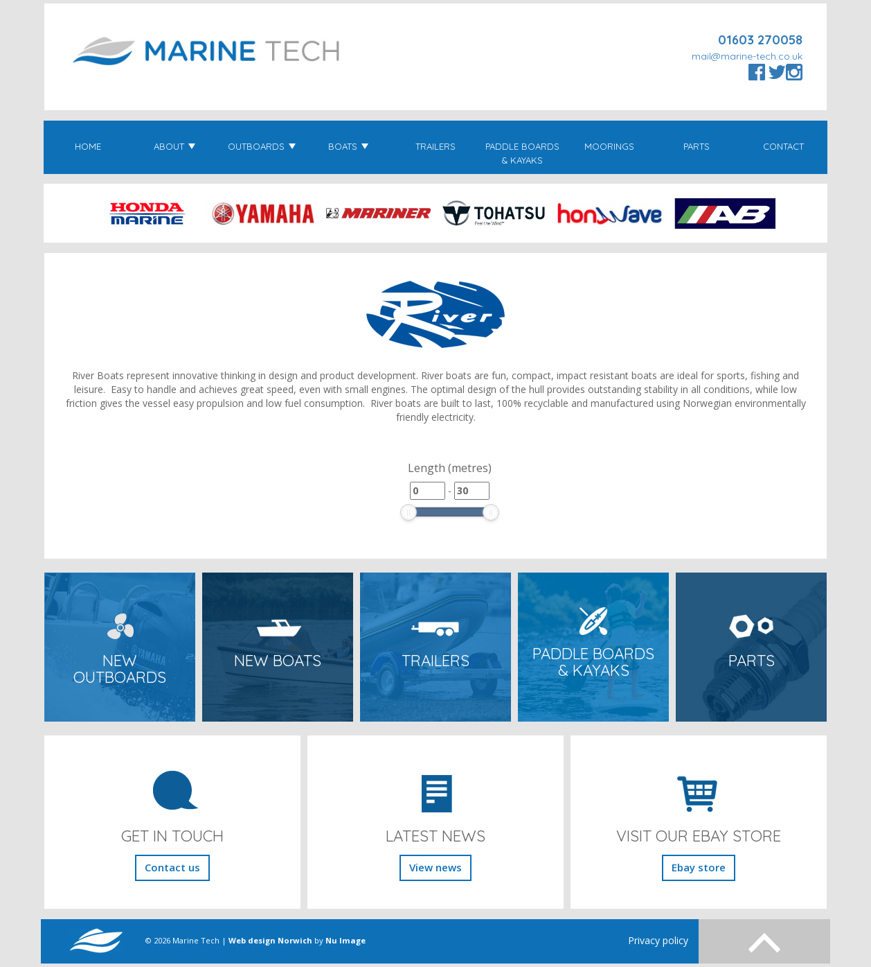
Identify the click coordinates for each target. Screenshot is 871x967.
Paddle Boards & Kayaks (522, 153)
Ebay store (699, 867)
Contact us (172, 867)
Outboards (262, 146)
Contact (783, 146)
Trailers (435, 146)
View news (435, 867)
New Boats (277, 660)
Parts (696, 146)
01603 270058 (760, 40)
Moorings (609, 146)
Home (88, 146)
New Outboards (119, 669)
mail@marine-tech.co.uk (747, 56)
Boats (348, 146)
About (174, 146)
